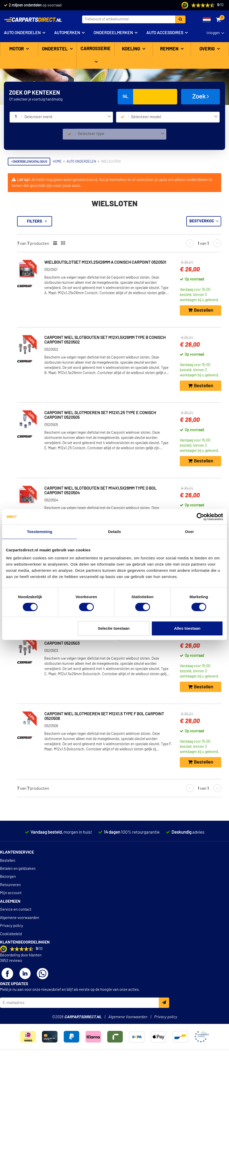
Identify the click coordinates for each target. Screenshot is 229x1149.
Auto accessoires (164, 33)
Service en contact (15, 999)
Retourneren (10, 974)
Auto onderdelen (22, 33)
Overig (207, 49)
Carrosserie (96, 49)
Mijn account (11, 982)
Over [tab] (189, 531)
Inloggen (213, 33)
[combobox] (67, 117)
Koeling (131, 49)
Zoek (200, 96)
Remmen (170, 49)
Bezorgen (8, 966)
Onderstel (55, 49)
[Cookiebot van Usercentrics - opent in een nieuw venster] (200, 517)
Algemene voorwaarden (19, 1007)
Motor (17, 49)
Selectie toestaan (114, 628)
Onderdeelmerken (113, 33)
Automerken (67, 33)
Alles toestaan (187, 628)
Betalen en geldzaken (17, 958)
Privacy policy (11, 1015)
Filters (103, 221)
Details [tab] (114, 531)
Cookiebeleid (11, 1023)
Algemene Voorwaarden (127, 1106)
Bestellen (7, 950)
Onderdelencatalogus (29, 161)
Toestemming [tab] (39, 531)
